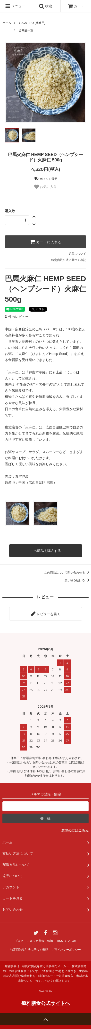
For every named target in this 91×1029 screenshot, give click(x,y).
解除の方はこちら (75, 830)
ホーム (6, 23)
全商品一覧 (26, 30)
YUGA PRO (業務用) (32, 23)
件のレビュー (17, 317)
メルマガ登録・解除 (40, 941)
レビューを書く (46, 613)
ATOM (72, 941)
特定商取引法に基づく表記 (68, 260)
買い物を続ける (78, 580)
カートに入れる (46, 241)
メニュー (15, 6)
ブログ (19, 941)
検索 (45, 6)
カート (76, 6)
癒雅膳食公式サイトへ (45, 1003)
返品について (77, 253)
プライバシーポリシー (66, 949)
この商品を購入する (45, 551)
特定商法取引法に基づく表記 (29, 949)
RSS (60, 941)
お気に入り (45, 186)
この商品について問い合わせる (67, 572)
